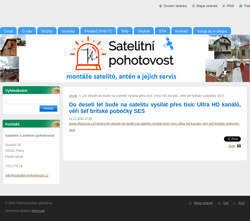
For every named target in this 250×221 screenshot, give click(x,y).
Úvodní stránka (175, 6)
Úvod (73, 96)
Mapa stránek (207, 6)
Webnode (38, 211)
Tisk (247, 6)
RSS (230, 6)
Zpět (231, 146)
